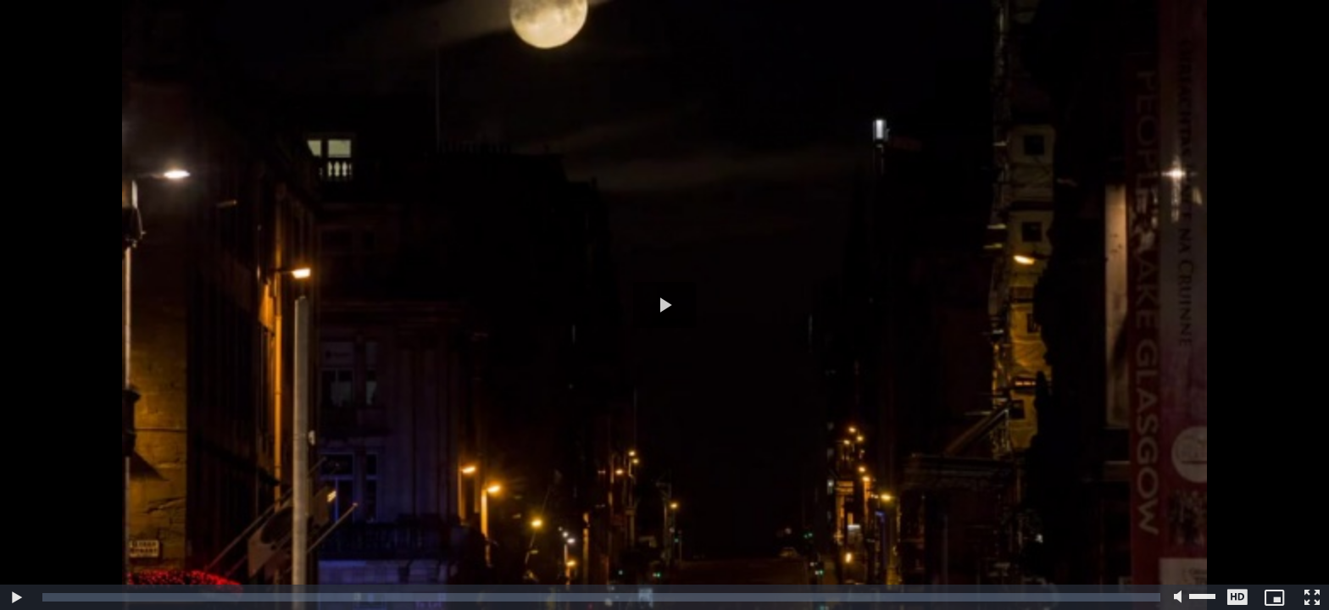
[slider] (601, 597)
